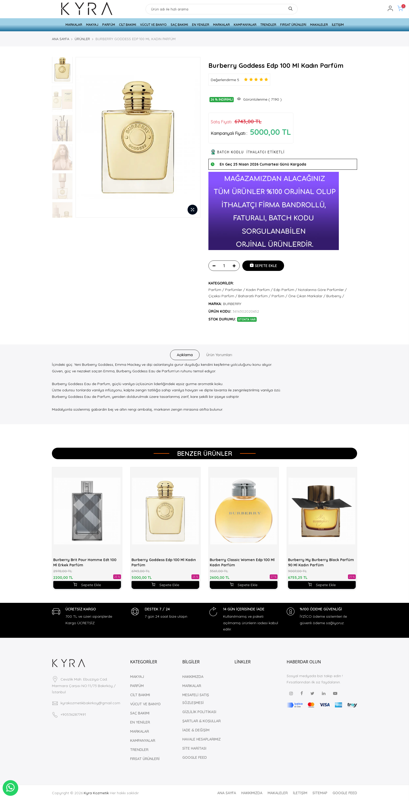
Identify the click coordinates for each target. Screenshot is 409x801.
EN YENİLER (200, 25)
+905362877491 (73, 714)
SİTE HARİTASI (194, 748)
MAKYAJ (92, 25)
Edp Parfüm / (285, 289)
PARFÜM (108, 25)
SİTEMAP (319, 793)
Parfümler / (235, 289)
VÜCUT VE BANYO (153, 25)
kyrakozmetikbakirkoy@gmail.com (90, 703)
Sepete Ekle (87, 584)
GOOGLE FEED (194, 757)
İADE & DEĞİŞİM (195, 730)
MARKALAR (73, 25)
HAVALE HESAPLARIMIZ (201, 739)
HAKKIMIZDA (192, 676)
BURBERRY (232, 303)
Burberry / (335, 296)
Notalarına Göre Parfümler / (322, 289)
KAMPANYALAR (245, 25)
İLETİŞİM (338, 25)
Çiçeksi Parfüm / (222, 296)
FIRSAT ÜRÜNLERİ (293, 25)
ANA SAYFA (60, 39)
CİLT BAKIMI (127, 25)
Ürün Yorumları (219, 355)
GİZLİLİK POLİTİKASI (199, 711)
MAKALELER (319, 25)
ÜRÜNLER (82, 39)
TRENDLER (268, 25)
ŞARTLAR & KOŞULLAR (201, 721)
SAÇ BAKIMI (179, 25)
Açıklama (185, 355)
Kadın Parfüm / (259, 289)
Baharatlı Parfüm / (254, 296)
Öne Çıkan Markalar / (306, 296)
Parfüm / (216, 289)
